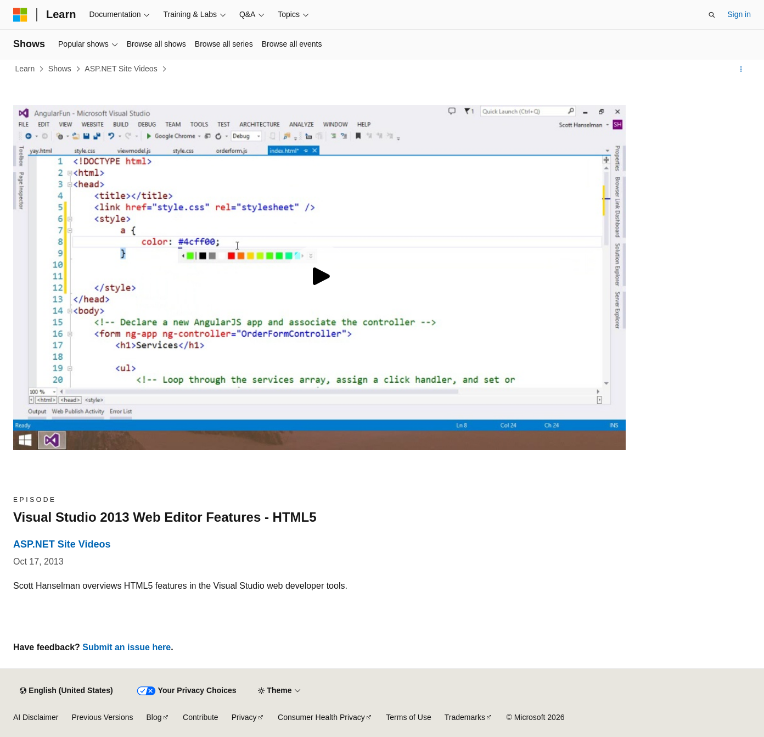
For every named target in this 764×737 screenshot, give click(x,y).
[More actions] (741, 69)
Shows (59, 68)
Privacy (244, 717)
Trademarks (465, 717)
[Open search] (712, 15)
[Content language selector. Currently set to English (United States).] (66, 691)
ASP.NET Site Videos (121, 68)
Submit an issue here (126, 647)
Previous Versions (102, 717)
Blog (154, 717)
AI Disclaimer (35, 717)
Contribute (200, 717)
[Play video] (319, 277)
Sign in (739, 14)
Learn (25, 68)
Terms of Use (408, 717)
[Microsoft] (20, 15)
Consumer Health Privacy (321, 717)
